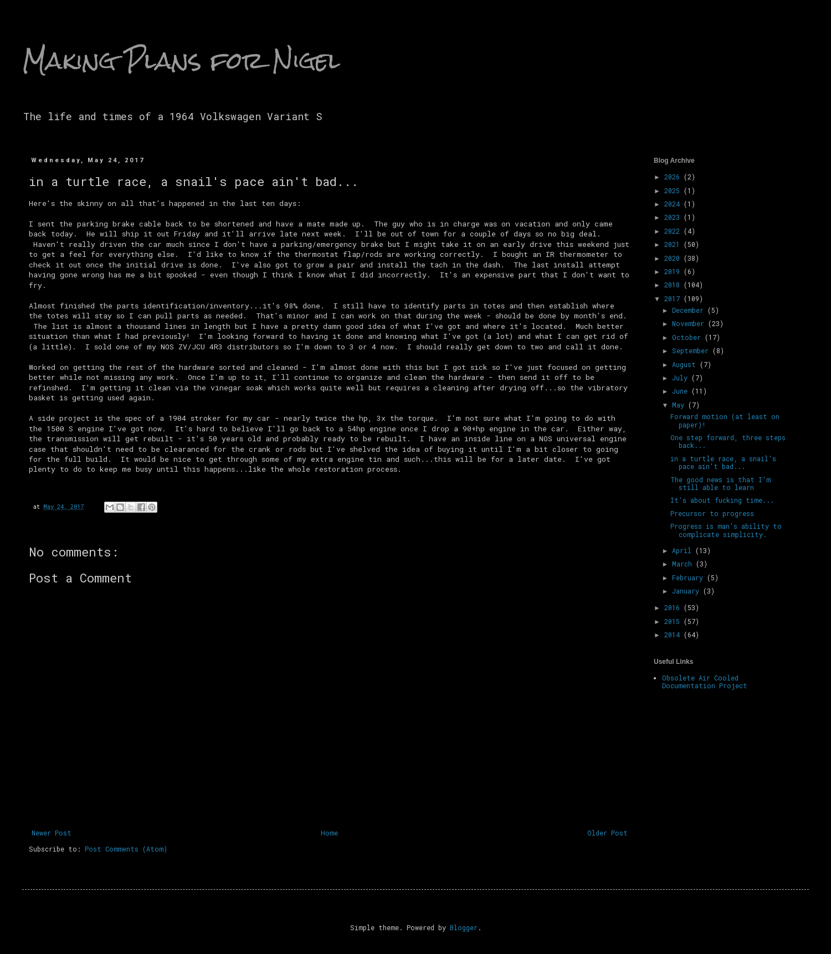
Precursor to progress (712, 513)
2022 (674, 230)
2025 (674, 190)
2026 (674, 176)
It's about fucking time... (722, 500)
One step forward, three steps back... (728, 441)
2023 (674, 217)
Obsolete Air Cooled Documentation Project (704, 681)
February (689, 577)
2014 (674, 634)
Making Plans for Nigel (181, 60)
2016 (674, 607)
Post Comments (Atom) (126, 848)
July (681, 377)
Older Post (607, 832)
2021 (674, 244)
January (687, 590)
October (688, 337)
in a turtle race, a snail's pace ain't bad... (723, 462)
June (681, 390)
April (683, 550)
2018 (674, 284)
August (686, 364)
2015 (674, 621)
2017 (674, 298)
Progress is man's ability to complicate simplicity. (726, 530)
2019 (674, 271)
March (684, 563)
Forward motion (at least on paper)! (724, 420)
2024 (674, 203)
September (692, 350)
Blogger (464, 927)
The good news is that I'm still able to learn (720, 483)
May (680, 404)
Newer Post (51, 832)
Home (329, 832)
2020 (674, 258)
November (690, 323)
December (689, 310)
